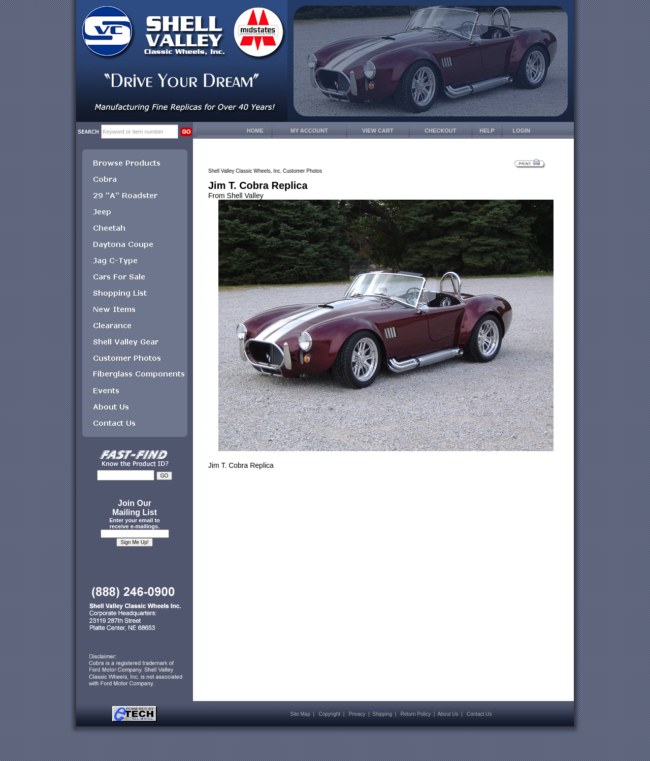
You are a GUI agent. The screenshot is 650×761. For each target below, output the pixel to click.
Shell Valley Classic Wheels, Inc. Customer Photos (265, 171)
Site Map (300, 714)
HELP (486, 131)
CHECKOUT (440, 131)
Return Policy (416, 714)
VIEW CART (378, 131)
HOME (255, 131)
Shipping (382, 714)
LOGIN (521, 131)
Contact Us (479, 714)
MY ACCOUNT (309, 131)
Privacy (357, 714)
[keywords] (139, 131)
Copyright (329, 714)
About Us (447, 714)
